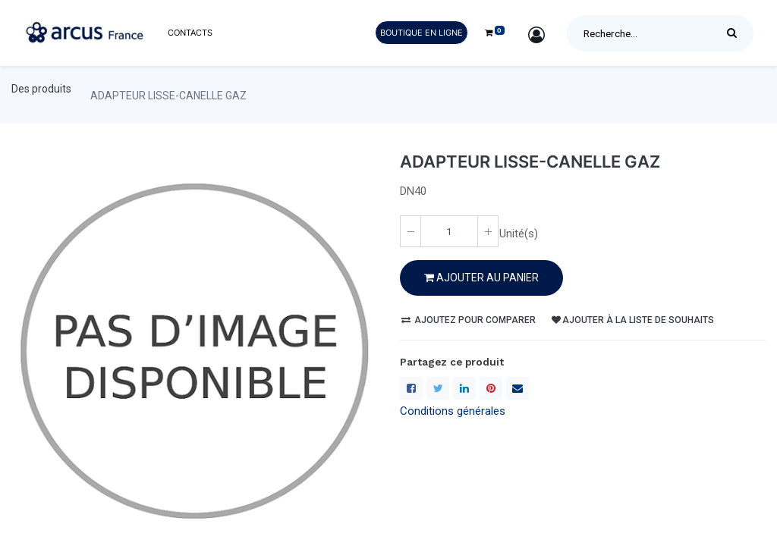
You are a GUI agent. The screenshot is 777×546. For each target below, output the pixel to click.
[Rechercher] (735, 33)
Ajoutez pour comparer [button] (468, 320)
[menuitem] (190, 33)
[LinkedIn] (464, 388)
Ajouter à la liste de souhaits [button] (633, 320)
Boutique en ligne (421, 32)
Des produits (41, 89)
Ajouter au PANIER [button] (481, 277)
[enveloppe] (517, 388)
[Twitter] (437, 388)
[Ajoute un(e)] (488, 231)
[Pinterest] (491, 388)
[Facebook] (411, 388)
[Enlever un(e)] (410, 231)
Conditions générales (452, 411)
